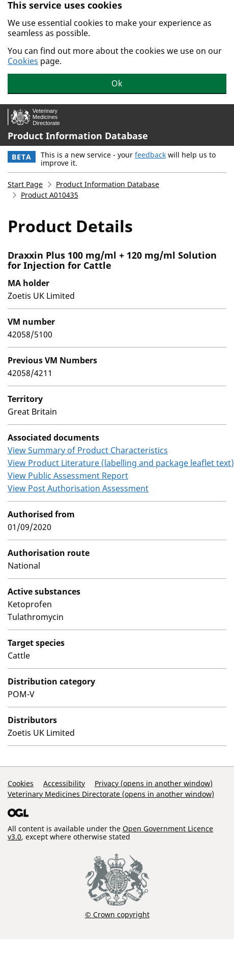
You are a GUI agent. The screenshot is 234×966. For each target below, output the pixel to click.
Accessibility (64, 783)
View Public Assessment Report (68, 475)
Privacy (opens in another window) (154, 783)
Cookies (23, 61)
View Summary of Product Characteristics (88, 450)
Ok (117, 83)
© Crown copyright (117, 914)
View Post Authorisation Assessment (78, 488)
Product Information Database (78, 136)
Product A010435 (49, 195)
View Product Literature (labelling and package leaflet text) (121, 463)
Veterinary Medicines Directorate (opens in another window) (111, 794)
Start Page (25, 184)
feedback (150, 155)
